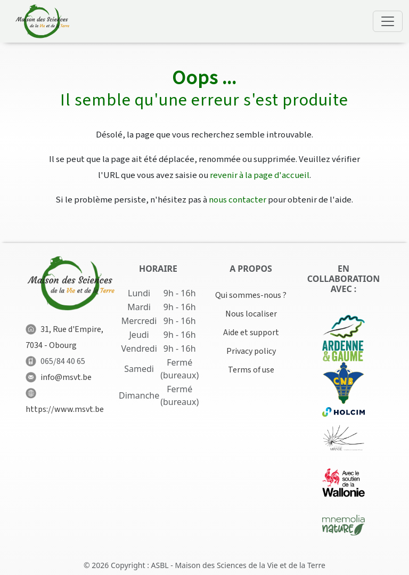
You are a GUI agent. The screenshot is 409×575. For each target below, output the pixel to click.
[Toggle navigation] (388, 21)
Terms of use (251, 370)
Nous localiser (251, 314)
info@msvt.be (66, 377)
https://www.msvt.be (65, 409)
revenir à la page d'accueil (259, 175)
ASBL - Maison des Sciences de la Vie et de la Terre (238, 565)
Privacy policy (251, 351)
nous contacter (237, 199)
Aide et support (251, 332)
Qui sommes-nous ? (251, 295)
